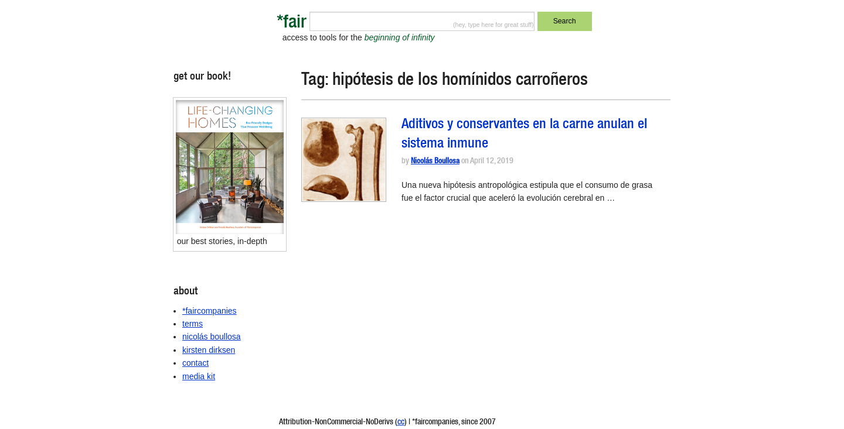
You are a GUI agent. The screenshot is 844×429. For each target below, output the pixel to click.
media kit (198, 376)
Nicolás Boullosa (435, 162)
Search (564, 21)
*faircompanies (209, 310)
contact (195, 363)
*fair (292, 24)
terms (192, 323)
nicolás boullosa (211, 336)
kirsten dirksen (208, 350)
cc (400, 422)
